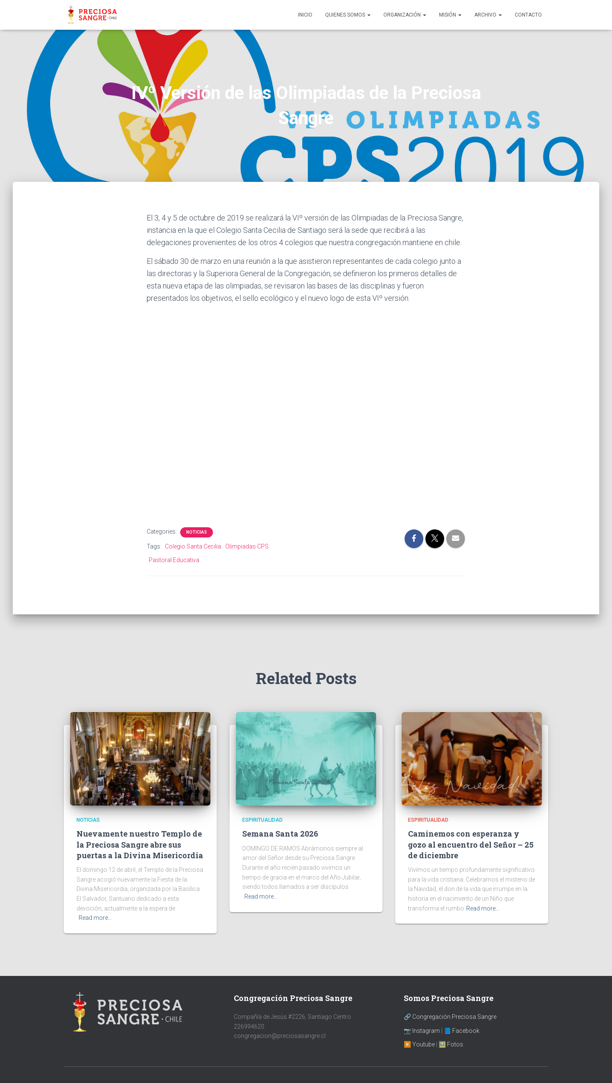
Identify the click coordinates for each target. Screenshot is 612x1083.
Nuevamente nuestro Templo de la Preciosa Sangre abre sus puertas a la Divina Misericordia (139, 844)
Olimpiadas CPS (247, 546)
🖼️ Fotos (451, 1044)
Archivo (488, 15)
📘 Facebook (461, 1030)
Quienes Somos (348, 15)
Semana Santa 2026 (280, 834)
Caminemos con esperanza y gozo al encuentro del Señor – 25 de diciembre (470, 844)
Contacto (528, 15)
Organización (404, 15)
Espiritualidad (262, 820)
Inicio (305, 15)
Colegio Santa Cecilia (193, 546)
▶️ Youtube (419, 1044)
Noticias (196, 532)
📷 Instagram (422, 1030)
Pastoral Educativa (174, 560)
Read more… (95, 917)
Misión (450, 15)
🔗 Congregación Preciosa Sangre (450, 1016)
